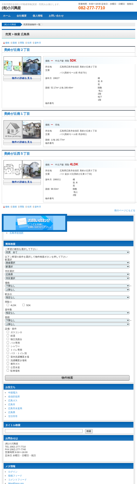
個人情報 (38, 15)
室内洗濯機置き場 (20, 356)
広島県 (11, 412)
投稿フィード (15, 475)
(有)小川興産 (11, 8)
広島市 (11, 404)
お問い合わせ (56, 15)
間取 (20, 43)
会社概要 (22, 15)
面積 (13, 43)
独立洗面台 (16, 339)
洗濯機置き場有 (19, 360)
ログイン (12, 471)
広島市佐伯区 (17, 233)
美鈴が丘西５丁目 (17, 153)
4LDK (13, 305)
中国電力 (12, 392)
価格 (6, 43)
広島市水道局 (15, 408)
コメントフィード (17, 479)
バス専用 (15, 343)
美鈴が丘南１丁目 (17, 113)
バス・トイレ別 (19, 353)
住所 (28, 43)
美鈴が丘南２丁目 (17, 50)
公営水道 (15, 367)
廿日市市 (12, 416)
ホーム (7, 15)
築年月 (36, 43)
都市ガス (15, 363)
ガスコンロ (16, 332)
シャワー (15, 346)
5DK (28, 305)
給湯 (13, 335)
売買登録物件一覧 (31, 24)
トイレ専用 (16, 350)
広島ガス (12, 400)
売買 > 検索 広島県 (17, 34)
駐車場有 (15, 370)
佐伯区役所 (14, 396)
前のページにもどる (124, 210)
